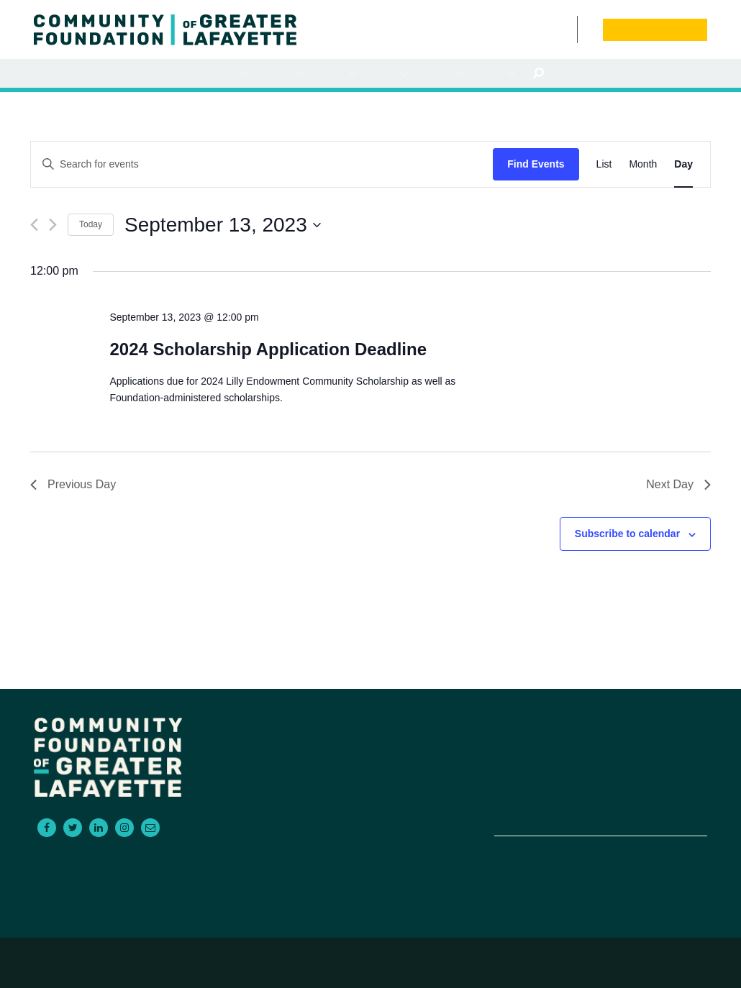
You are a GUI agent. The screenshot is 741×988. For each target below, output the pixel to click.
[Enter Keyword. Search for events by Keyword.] (262, 164)
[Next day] (53, 225)
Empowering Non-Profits (543, 795)
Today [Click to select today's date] (90, 224)
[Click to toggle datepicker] (222, 225)
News (538, 29)
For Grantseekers (282, 73)
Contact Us (569, 29)
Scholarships (387, 73)
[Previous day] (34, 225)
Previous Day (73, 484)
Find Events (535, 164)
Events (553, 29)
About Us (495, 73)
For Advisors (335, 73)
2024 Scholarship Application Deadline (268, 349)
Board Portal (586, 29)
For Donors (229, 73)
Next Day (678, 484)
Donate (658, 778)
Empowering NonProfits (441, 73)
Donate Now (654, 29)
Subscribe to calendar (627, 533)
